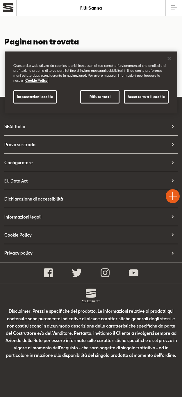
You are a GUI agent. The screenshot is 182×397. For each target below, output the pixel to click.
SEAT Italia (14, 126)
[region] (91, 82)
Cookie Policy (18, 235)
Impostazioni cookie (35, 97)
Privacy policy (18, 253)
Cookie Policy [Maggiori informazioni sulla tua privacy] (36, 80)
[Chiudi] (169, 58)
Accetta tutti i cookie (146, 97)
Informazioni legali (23, 216)
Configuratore (18, 162)
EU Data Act (16, 180)
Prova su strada (19, 144)
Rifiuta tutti (100, 97)
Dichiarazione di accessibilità (33, 198)
